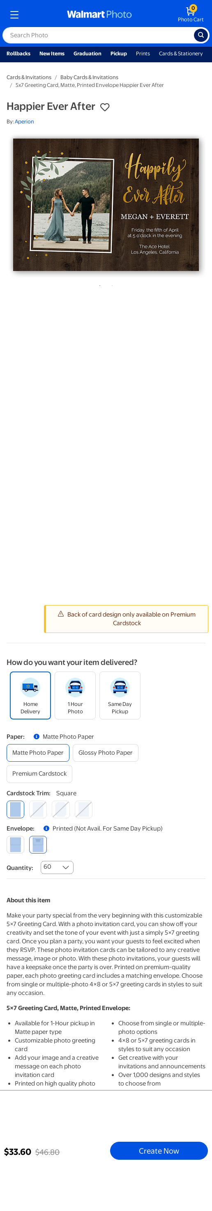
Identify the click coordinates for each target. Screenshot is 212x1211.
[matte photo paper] (38, 753)
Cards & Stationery (181, 53)
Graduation (87, 53)
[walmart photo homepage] (99, 14)
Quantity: (20, 868)
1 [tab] (98, 284)
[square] (15, 809)
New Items (52, 53)
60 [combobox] (47, 866)
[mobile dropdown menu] (14, 14)
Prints (143, 53)
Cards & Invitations (29, 77)
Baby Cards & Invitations (89, 77)
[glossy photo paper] (105, 753)
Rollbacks (18, 53)
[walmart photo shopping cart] (190, 14)
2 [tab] (110, 284)
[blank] (15, 845)
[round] (38, 809)
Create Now (159, 1150)
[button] (104, 107)
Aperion (24, 121)
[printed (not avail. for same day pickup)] (38, 845)
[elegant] (60, 809)
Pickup (119, 53)
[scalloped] (83, 809)
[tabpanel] (106, 205)
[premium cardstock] (39, 774)
